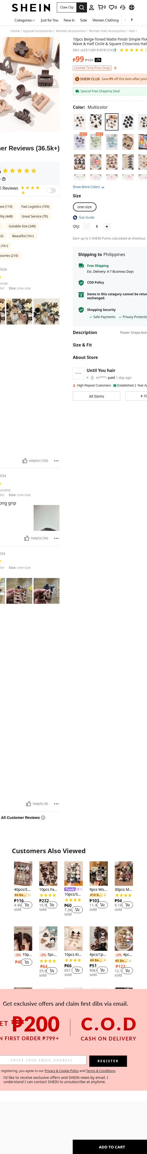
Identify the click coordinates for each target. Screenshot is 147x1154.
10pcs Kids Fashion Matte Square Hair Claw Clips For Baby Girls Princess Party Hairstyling (73, 954)
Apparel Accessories (38, 31)
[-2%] (17, 955)
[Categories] (25, 20)
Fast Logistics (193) (35, 206)
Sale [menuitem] (83, 20)
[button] (66, 7)
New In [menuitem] (69, 20)
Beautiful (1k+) (23, 236)
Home (15, 31)
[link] (101, 7)
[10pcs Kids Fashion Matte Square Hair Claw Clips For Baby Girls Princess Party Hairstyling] (73, 938)
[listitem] (23, 887)
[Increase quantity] (106, 226)
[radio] (79, 122)
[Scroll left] (125, 20)
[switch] (51, 190)
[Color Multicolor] (90, 107)
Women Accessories (70, 31)
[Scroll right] (132, 20)
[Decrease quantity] (86, 226)
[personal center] (91, 7)
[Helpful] (25, 461)
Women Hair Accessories (107, 31)
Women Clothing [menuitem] (105, 20)
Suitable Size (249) (22, 226)
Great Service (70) (35, 216)
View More (73, 1051)
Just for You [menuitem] (49, 20)
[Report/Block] (56, 461)
